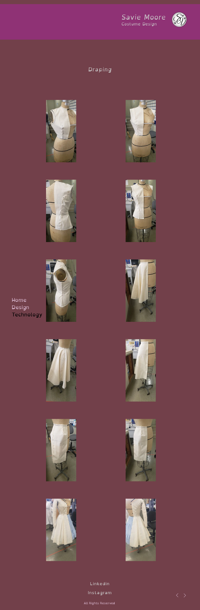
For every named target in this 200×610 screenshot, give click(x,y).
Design (20, 307)
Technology (23, 314)
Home (19, 300)
